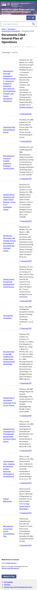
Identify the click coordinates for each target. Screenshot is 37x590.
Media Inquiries (12, 563)
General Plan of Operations (11, 31)
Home (4, 29)
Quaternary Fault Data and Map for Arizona (9, 129)
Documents (11, 29)
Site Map (7, 585)
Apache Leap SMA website (11, 568)
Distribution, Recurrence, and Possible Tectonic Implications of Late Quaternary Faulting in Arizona (9, 243)
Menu (29, 18)
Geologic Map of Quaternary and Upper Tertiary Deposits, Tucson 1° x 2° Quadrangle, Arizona (9, 202)
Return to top (9, 576)
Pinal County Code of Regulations (24, 506)
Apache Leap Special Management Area (18, 587)
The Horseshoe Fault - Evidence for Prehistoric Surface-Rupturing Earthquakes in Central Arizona (9, 468)
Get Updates (8, 582)
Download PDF (26, 114)
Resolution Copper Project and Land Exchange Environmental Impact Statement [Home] (18, 11)
